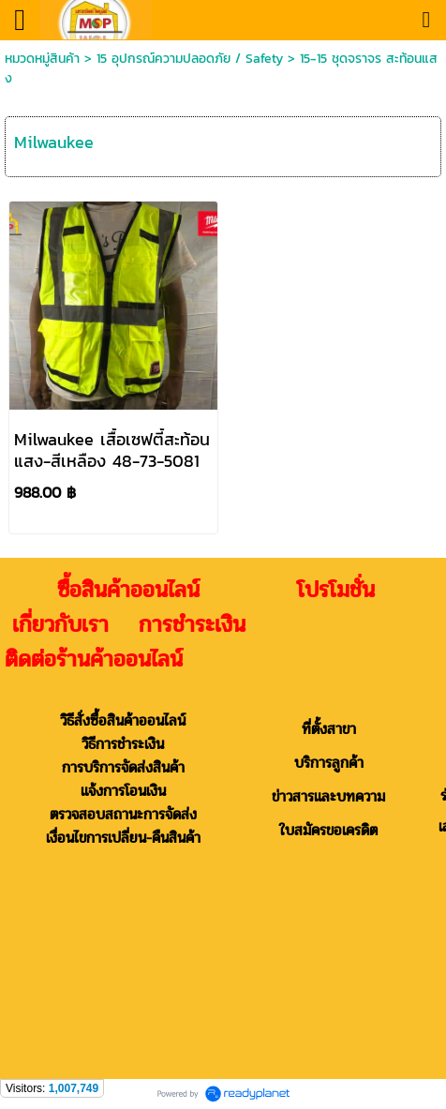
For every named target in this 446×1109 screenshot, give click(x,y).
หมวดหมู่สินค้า (42, 58)
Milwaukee (54, 142)
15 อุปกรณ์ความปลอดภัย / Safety (190, 58)
